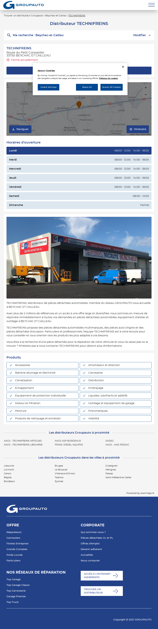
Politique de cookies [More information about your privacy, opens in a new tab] (108, 78)
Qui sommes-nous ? (93, 532)
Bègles (8, 477)
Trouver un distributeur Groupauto (23, 16)
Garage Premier (16, 596)
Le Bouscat (61, 470)
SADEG (109, 441)
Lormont (9, 470)
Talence (59, 477)
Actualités (87, 555)
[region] (80, 79)
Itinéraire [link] (137, 129)
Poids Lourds (14, 555)
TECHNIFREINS (76, 16)
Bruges (59, 466)
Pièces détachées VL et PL (97, 538)
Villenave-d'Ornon (65, 474)
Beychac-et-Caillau (55, 16)
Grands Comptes (16, 549)
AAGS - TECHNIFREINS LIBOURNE (23, 445)
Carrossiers (13, 538)
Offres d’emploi (90, 543)
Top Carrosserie (16, 591)
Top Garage (13, 579)
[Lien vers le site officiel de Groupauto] (23, 5)
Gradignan (111, 466)
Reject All (87, 87)
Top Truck (12, 602)
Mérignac (110, 470)
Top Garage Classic (18, 585)
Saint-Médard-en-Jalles (118, 477)
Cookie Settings (49, 87)
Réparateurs (14, 532)
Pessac (109, 474)
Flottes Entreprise (17, 543)
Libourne (9, 466)
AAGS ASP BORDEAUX (68, 441)
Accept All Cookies (111, 87)
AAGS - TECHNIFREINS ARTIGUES (23, 441)
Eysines (59, 481)
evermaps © (147, 493)
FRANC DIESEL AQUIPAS (69, 445)
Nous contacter (90, 560)
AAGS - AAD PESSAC (117, 445)
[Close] (123, 66)
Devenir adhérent (91, 549)
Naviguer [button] (20, 129)
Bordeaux (9, 481)
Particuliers (13, 560)
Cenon (7, 474)
